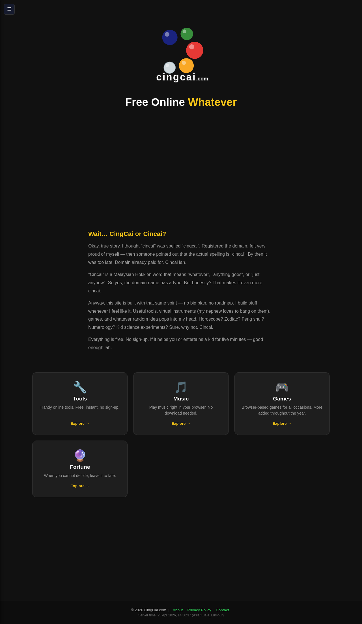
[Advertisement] (181, 170)
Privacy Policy (199, 610)
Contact (222, 610)
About (178, 610)
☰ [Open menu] (9, 9)
